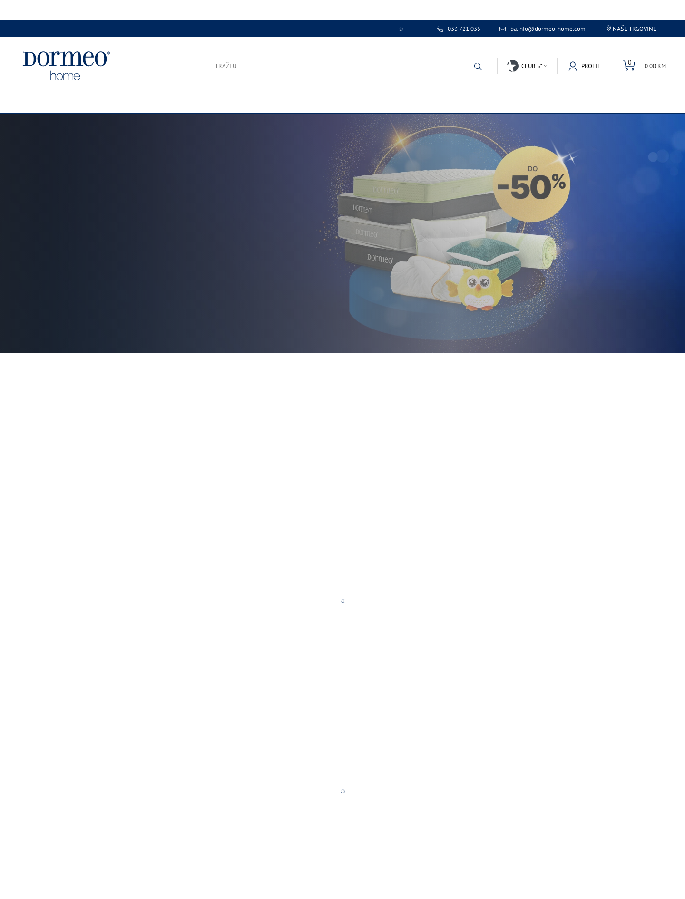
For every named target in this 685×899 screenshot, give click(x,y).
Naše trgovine (634, 29)
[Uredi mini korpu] (639, 66)
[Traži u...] (351, 66)
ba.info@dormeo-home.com (548, 29)
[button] (478, 66)
